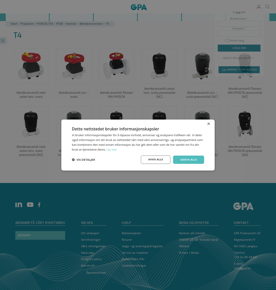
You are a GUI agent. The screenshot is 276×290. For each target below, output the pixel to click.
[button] (83, 159)
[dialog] (138, 145)
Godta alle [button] (188, 159)
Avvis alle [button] (154, 159)
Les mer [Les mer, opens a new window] (112, 149)
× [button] (208, 123)
